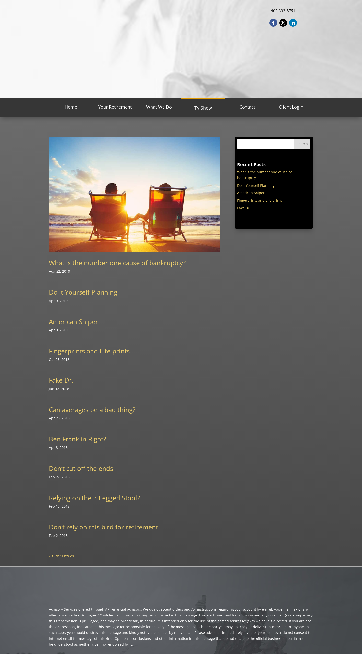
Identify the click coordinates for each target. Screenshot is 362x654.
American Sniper (73, 321)
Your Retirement (115, 107)
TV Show (203, 108)
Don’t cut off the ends (81, 468)
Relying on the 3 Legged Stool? (94, 497)
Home (71, 107)
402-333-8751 (283, 10)
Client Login (291, 107)
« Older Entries (61, 556)
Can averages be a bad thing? (92, 409)
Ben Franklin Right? (77, 439)
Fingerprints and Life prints (89, 351)
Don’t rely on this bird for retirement (103, 527)
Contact (247, 107)
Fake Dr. (61, 380)
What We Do (159, 107)
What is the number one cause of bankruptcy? (117, 262)
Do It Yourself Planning (83, 292)
